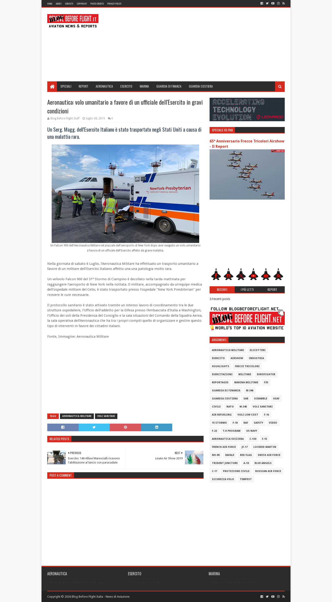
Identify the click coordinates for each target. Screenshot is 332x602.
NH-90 (215, 455)
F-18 (235, 422)
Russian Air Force (268, 471)
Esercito (126, 86)
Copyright (82, 3)
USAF (276, 398)
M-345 (243, 406)
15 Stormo (219, 422)
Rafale (229, 455)
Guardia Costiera (201, 86)
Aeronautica (104, 86)
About (59, 3)
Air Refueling (222, 414)
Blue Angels (263, 463)
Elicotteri (258, 350)
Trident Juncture (225, 463)
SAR (245, 398)
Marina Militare (246, 382)
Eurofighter (266, 374)
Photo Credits (97, 3)
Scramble (260, 398)
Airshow (237, 358)
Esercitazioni (222, 374)
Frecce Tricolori (247, 366)
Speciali (65, 86)
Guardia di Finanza (168, 86)
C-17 (214, 471)
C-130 (252, 438)
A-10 (246, 463)
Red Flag (246, 455)
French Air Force (224, 447)
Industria (256, 358)
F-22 (214, 430)
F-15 (264, 438)
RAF (245, 422)
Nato (230, 406)
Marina (144, 86)
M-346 (249, 390)
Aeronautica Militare (77, 416)
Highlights (220, 366)
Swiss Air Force (269, 455)
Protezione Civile (236, 471)
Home (49, 3)
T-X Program (231, 430)
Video (273, 422)
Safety (258, 422)
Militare (244, 374)
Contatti (69, 3)
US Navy (251, 430)
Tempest (246, 479)
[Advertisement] (201, 44)
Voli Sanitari (106, 416)
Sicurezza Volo (223, 479)
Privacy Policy (114, 3)
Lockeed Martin (264, 447)
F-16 (266, 414)
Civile (216, 406)
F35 (266, 382)
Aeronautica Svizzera (228, 438)
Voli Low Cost (247, 414)
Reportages (220, 382)
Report (83, 86)
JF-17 (245, 447)
